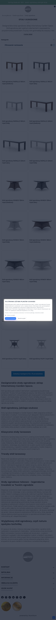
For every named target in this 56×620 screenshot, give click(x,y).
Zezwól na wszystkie (10, 318)
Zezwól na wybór (22, 318)
